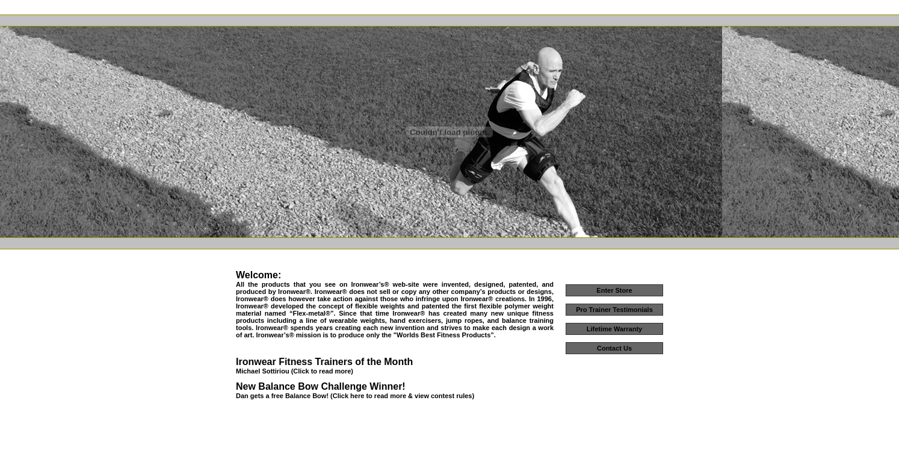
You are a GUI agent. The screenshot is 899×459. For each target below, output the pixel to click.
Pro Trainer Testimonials (614, 309)
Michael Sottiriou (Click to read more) (294, 371)
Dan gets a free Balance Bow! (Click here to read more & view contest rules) (355, 395)
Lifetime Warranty (615, 329)
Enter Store (614, 290)
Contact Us (614, 348)
